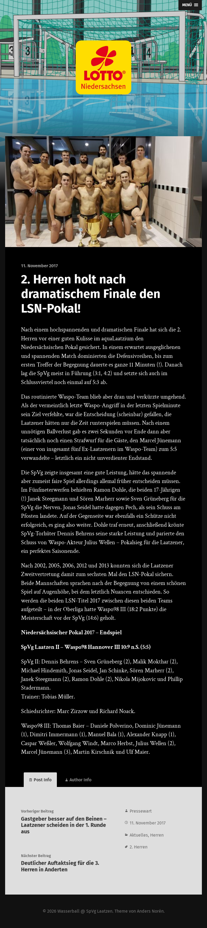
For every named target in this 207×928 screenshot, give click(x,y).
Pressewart (141, 811)
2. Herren (138, 847)
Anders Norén (150, 911)
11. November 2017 (147, 823)
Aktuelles (139, 835)
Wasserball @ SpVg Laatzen (84, 911)
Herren (157, 835)
